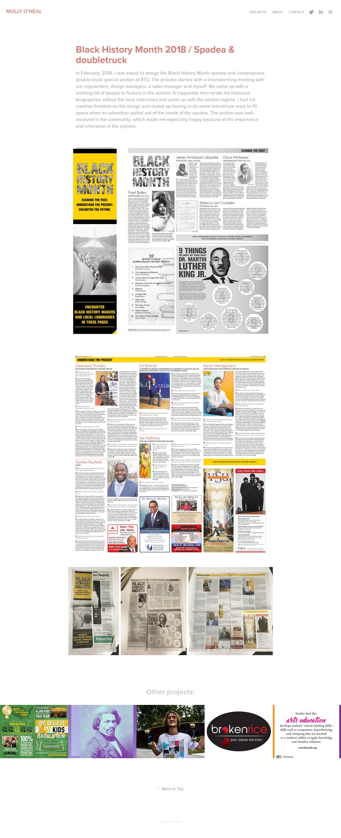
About (277, 12)
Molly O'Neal (24, 11)
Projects (258, 12)
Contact (296, 12)
